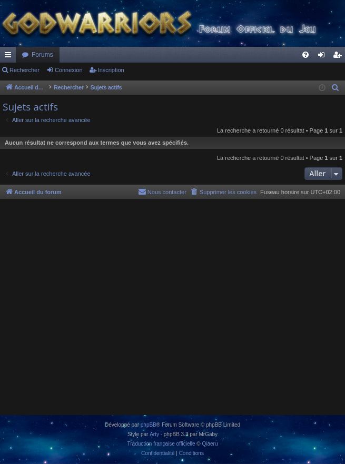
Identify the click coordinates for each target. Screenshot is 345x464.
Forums (42, 54)
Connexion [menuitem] (323, 57)
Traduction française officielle (161, 444)
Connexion (69, 70)
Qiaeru (210, 444)
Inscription (111, 70)
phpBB (148, 425)
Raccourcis (10, 57)
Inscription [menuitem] (339, 57)
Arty (154, 434)
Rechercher (24, 70)
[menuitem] (305, 55)
